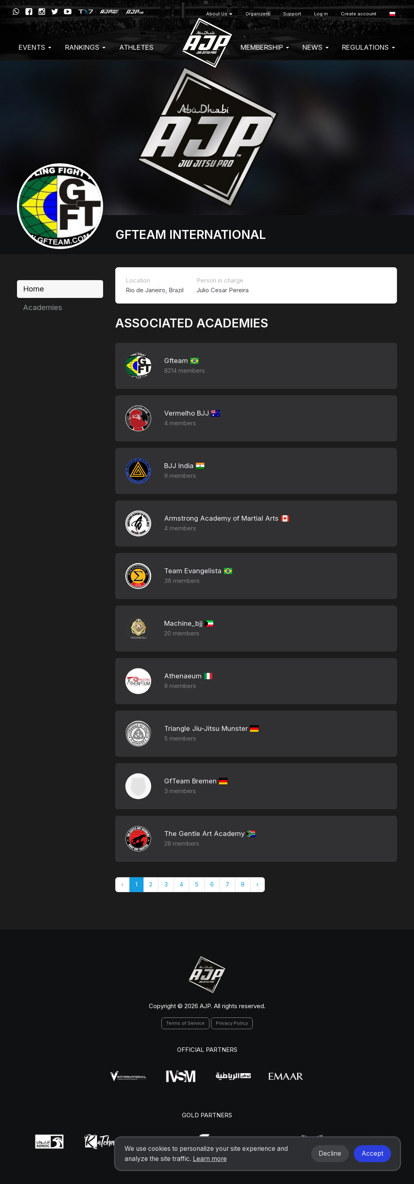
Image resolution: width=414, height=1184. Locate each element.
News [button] (315, 47)
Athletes (136, 47)
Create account (358, 14)
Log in (321, 14)
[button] (392, 14)
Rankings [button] (85, 47)
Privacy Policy (232, 1023)
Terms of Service (185, 1023)
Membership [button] (265, 47)
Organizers (257, 14)
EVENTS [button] (35, 47)
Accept (372, 1153)
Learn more (210, 1159)
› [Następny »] (257, 884)
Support (292, 14)
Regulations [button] (368, 47)
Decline (330, 1153)
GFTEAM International (190, 234)
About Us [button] (219, 14)
